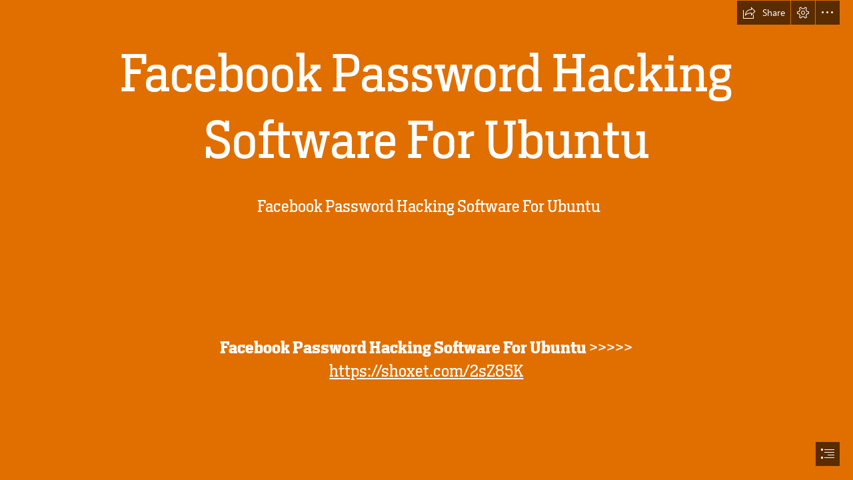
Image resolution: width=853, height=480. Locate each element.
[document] (426, 240)
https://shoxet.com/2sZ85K (426, 371)
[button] (763, 13)
